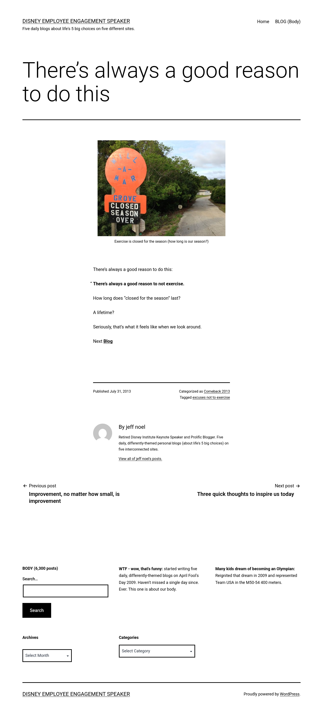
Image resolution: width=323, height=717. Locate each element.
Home (263, 21)
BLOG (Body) (288, 21)
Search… (30, 578)
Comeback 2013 (217, 391)
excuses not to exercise (211, 397)
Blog (108, 341)
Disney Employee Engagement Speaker (76, 21)
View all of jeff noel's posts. (140, 459)
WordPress (289, 694)
